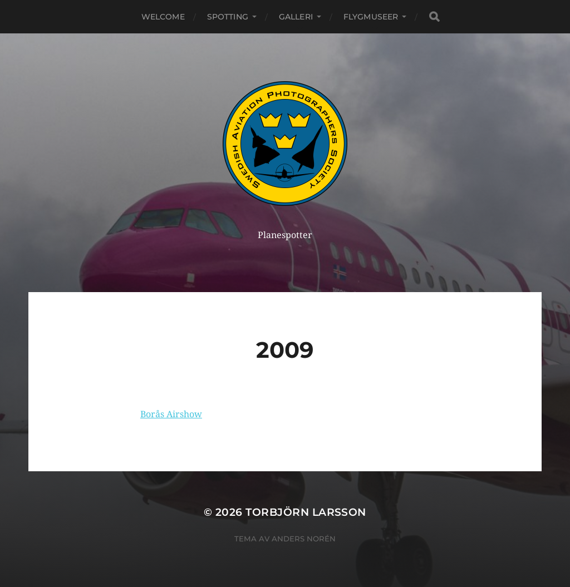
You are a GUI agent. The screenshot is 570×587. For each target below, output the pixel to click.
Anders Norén (304, 538)
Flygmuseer (370, 17)
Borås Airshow (171, 414)
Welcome (163, 17)
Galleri (296, 17)
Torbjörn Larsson (305, 512)
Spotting (227, 17)
